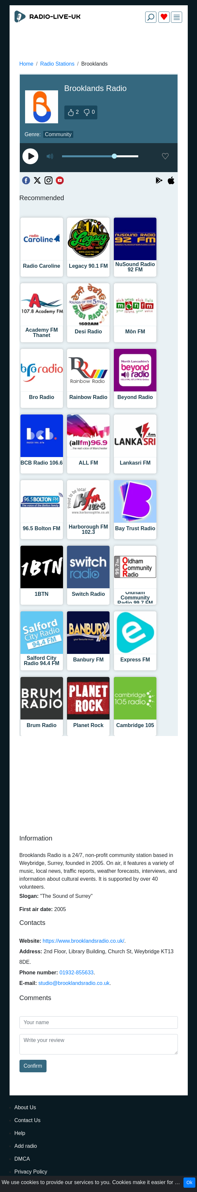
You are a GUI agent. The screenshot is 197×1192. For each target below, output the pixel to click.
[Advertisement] (98, 43)
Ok (189, 1182)
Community (58, 134)
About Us (25, 1107)
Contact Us (28, 1120)
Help (20, 1133)
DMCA (22, 1159)
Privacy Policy (31, 1172)
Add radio (26, 1146)
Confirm (33, 1066)
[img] (176, 17)
